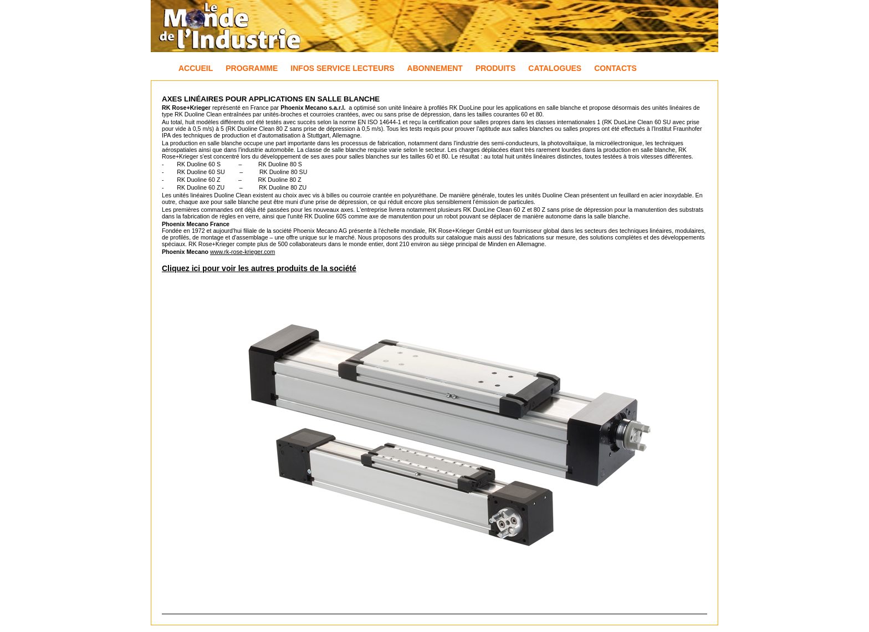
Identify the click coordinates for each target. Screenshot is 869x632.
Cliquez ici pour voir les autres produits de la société (259, 268)
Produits (495, 68)
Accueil (195, 68)
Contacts (615, 68)
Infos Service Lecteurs (342, 68)
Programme (252, 68)
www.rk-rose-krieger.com (242, 251)
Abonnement (435, 68)
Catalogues (554, 68)
